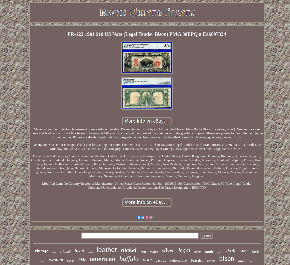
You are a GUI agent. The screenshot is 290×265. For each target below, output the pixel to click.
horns (197, 251)
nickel (129, 249)
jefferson (161, 260)
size (244, 250)
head (79, 250)
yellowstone (178, 260)
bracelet (197, 260)
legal (184, 250)
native (154, 251)
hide (82, 260)
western (56, 259)
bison (226, 258)
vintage (41, 250)
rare (252, 261)
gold (220, 252)
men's (42, 261)
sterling (211, 260)
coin (143, 251)
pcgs (90, 251)
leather (107, 249)
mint (242, 260)
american (102, 258)
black (255, 251)
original (65, 251)
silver (168, 250)
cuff (54, 252)
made (209, 251)
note (147, 259)
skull (231, 250)
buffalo (129, 258)
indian (70, 260)
